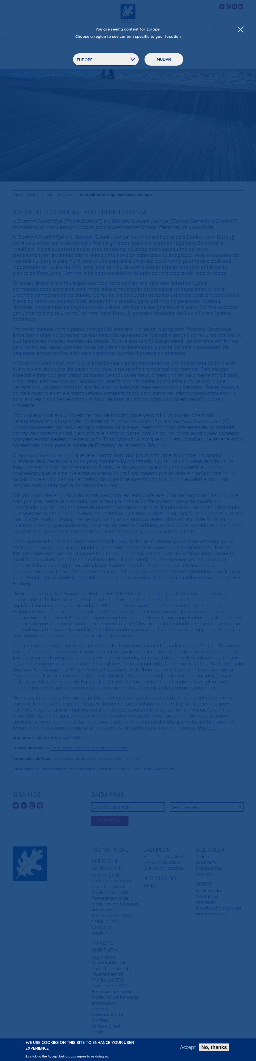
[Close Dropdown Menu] (241, 30)
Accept (188, 1047)
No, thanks (214, 1047)
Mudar (164, 59)
